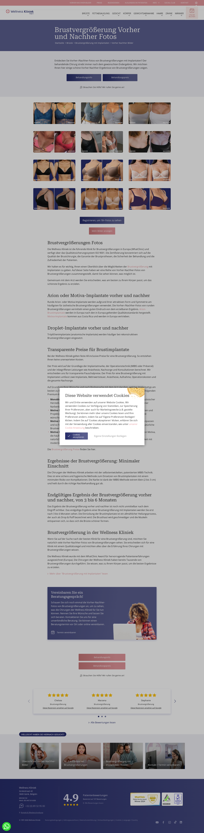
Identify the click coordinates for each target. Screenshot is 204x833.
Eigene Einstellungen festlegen (110, 436)
